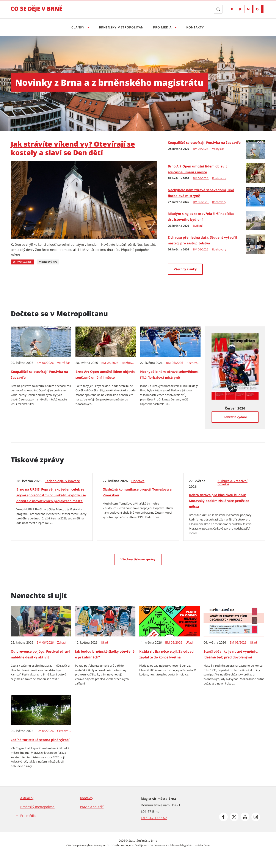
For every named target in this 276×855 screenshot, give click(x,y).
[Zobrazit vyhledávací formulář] (218, 9)
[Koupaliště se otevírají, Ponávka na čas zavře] (255, 149)
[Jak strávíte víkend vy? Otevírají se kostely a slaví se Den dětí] (84, 199)
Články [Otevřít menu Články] (77, 27)
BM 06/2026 (201, 149)
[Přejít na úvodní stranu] (36, 11)
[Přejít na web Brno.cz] (247, 9)
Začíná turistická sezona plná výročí (40, 740)
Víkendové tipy (48, 261)
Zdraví (61, 642)
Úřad (104, 642)
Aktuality (26, 798)
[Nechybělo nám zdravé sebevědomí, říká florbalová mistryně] (255, 196)
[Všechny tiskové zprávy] (138, 559)
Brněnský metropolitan (120, 27)
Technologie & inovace (62, 481)
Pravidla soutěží (92, 807)
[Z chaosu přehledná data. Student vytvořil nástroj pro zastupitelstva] (255, 244)
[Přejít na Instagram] (255, 817)
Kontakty (196, 27)
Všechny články (185, 269)
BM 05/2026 (173, 642)
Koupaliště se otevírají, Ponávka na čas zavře (204, 142)
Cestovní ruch (64, 730)
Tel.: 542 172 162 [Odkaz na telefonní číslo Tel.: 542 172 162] (154, 818)
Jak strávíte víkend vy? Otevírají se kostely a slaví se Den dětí (73, 148)
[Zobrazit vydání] (235, 417)
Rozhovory (219, 178)
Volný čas (218, 149)
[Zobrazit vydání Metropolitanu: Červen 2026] (235, 366)
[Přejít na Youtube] (245, 817)
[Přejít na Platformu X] (234, 817)
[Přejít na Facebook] (223, 817)
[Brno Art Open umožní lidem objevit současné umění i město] (255, 172)
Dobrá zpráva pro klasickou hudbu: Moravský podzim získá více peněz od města (219, 501)
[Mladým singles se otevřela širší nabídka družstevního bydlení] (255, 220)
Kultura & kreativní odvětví (233, 482)
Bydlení (197, 226)
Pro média (28, 815)
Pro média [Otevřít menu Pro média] (163, 27)
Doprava (137, 481)
